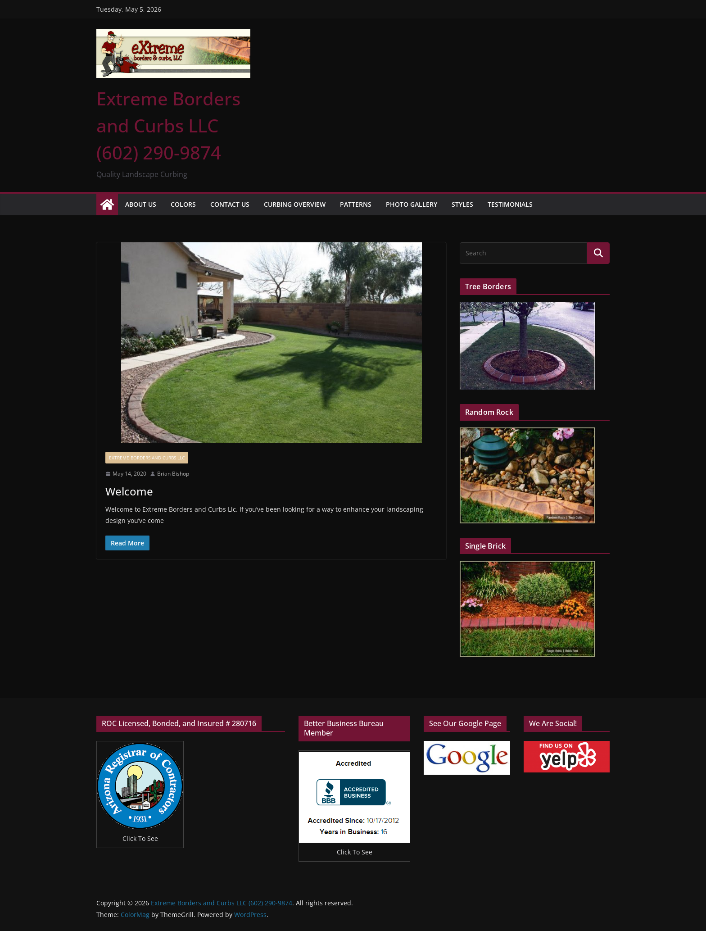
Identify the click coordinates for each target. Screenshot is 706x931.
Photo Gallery (411, 204)
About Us (140, 204)
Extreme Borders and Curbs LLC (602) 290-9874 (168, 125)
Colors (183, 204)
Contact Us (229, 204)
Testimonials (510, 204)
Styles (462, 204)
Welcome (129, 491)
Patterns (355, 204)
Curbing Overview (295, 204)
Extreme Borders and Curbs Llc (147, 457)
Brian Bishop (173, 473)
